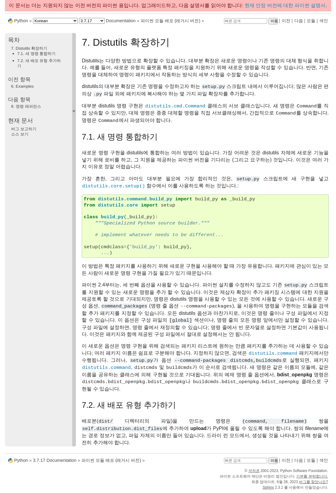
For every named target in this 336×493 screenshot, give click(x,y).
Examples (22, 86)
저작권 (253, 471)
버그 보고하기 (23, 129)
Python (21, 20)
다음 (298, 20)
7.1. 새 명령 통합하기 (36, 53)
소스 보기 (19, 134)
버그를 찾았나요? (313, 482)
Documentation (121, 20)
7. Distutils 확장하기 (29, 48)
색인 (323, 20)
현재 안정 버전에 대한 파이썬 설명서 (285, 5)
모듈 (311, 20)
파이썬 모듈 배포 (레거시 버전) (171, 20)
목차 (14, 40)
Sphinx (268, 487)
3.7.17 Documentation (55, 460)
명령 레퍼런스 (26, 106)
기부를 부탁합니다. (312, 476)
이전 (286, 20)
